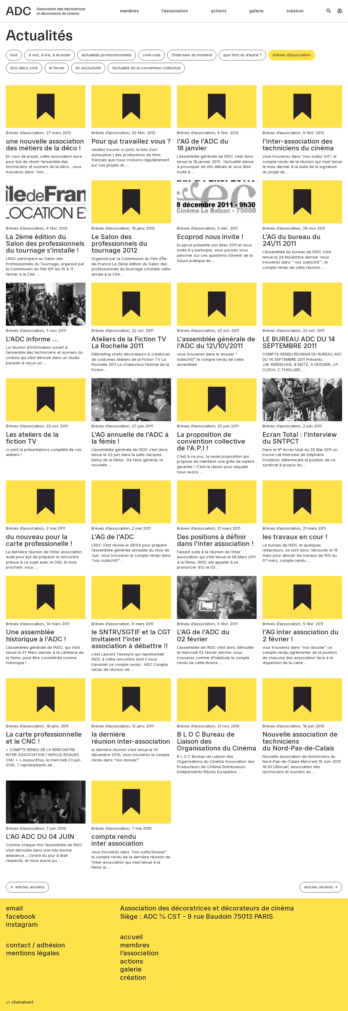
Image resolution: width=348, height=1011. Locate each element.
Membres (129, 10)
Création (295, 10)
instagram (22, 924)
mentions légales (32, 953)
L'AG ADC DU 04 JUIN (40, 836)
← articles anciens (27, 887)
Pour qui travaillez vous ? (130, 141)
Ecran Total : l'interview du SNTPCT (299, 438)
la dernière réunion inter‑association (130, 737)
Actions (218, 10)
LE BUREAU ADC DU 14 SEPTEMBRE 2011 (298, 342)
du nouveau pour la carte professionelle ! (39, 540)
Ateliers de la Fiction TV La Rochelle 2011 (128, 342)
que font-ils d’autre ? (242, 54)
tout (13, 54)
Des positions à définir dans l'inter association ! (215, 540)
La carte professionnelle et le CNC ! (44, 737)
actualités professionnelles (107, 54)
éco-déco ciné (24, 67)
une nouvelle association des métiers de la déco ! (45, 144)
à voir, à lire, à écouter (49, 54)
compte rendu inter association (117, 840)
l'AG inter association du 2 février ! (300, 635)
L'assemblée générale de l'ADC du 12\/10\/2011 (216, 342)
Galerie (256, 10)
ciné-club (151, 54)
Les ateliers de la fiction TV (32, 438)
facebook (21, 916)
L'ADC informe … (32, 339)
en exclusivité (88, 67)
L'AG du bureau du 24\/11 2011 (291, 240)
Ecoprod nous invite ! (210, 237)
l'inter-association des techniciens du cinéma (298, 144)
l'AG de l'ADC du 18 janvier (202, 144)
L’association (175, 10)
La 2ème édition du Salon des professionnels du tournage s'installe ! (45, 243)
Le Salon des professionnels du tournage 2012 (119, 243)
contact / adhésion (35, 945)
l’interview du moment (192, 54)
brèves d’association (292, 54)
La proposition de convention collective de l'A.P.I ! (211, 441)
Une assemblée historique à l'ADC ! (36, 635)
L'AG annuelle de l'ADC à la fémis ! (130, 438)
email (14, 908)
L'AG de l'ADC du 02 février (203, 635)
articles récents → (321, 887)
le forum (56, 67)
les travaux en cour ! (294, 537)
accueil (131, 937)
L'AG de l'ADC (112, 537)
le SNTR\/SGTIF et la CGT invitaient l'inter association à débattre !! (131, 638)
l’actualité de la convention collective (146, 67)
